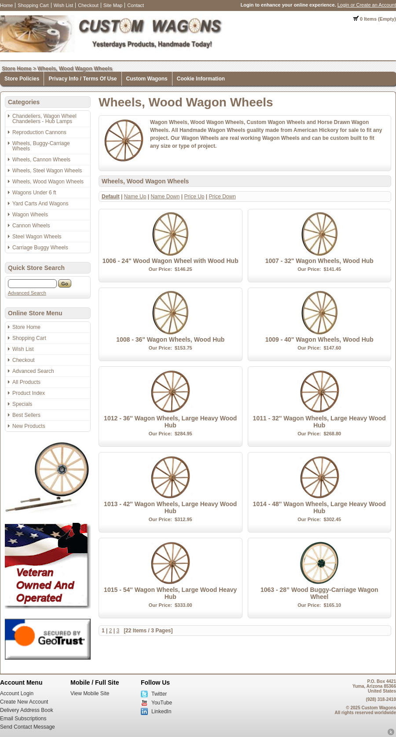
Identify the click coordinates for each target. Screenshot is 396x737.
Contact (135, 5)
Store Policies (21, 79)
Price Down (222, 196)
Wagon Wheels (30, 215)
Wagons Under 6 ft (34, 193)
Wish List (63, 5)
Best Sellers (26, 415)
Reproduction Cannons (39, 132)
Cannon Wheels (31, 226)
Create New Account (24, 702)
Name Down (165, 196)
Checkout (88, 5)
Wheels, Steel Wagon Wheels (47, 171)
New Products (28, 426)
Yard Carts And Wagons (40, 204)
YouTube (161, 703)
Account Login (16, 693)
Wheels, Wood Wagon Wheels (74, 69)
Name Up (135, 196)
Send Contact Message (27, 727)
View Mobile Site (90, 693)
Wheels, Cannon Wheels (41, 160)
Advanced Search (27, 293)
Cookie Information (201, 79)
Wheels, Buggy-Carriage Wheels (41, 146)
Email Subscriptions (23, 718)
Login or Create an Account (366, 4)
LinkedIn (161, 711)
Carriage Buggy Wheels (40, 247)
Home (6, 5)
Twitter (159, 694)
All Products (26, 382)
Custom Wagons (147, 79)
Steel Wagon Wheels (37, 237)
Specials (22, 404)
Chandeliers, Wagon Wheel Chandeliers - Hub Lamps (44, 118)
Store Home (16, 69)
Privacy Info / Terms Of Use (82, 79)
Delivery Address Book (26, 710)
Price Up (194, 196)
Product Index (28, 393)
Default (111, 196)
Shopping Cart (33, 5)
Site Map (112, 5)
